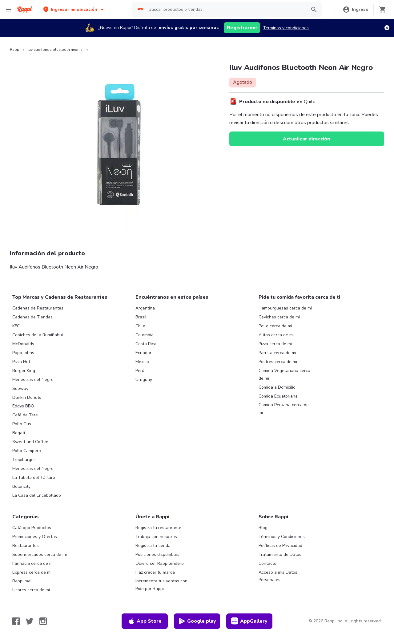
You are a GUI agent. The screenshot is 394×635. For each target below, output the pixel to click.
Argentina (145, 308)
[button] (74, 9)
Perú (139, 371)
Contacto (267, 563)
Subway (20, 388)
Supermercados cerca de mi (39, 554)
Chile (140, 326)
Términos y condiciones (286, 28)
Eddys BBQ (23, 406)
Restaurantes (25, 545)
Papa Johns (23, 353)
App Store (145, 621)
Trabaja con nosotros (156, 537)
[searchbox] (225, 9)
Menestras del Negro (33, 379)
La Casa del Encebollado (36, 495)
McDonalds (23, 344)
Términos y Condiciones (282, 537)
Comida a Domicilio (277, 387)
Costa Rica (145, 344)
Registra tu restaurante (158, 528)
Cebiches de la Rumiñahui (37, 335)
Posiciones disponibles (157, 554)
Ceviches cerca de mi (279, 317)
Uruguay (143, 379)
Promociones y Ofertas (34, 537)
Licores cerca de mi (31, 590)
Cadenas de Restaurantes (37, 308)
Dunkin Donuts (26, 397)
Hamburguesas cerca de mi (285, 308)
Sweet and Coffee (30, 442)
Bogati (18, 433)
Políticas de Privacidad (280, 545)
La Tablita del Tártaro (33, 477)
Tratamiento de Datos (280, 554)
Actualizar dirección (306, 138)
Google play (197, 621)
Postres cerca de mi (278, 362)
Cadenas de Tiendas (32, 317)
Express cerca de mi (31, 572)
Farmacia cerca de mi (33, 563)
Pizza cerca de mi (275, 344)
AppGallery (249, 621)
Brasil (141, 317)
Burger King (23, 371)
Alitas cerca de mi (276, 335)
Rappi (15, 49)
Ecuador (143, 353)
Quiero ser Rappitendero (159, 563)
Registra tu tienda (153, 545)
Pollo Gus (21, 424)
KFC (16, 326)
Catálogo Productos (31, 528)
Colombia (144, 335)
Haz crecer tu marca (155, 572)
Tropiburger (23, 460)
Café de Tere (25, 415)
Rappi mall (22, 581)
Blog (263, 528)
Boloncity (21, 486)
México (142, 362)
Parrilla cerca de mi (277, 353)
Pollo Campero (26, 451)
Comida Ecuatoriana (278, 396)
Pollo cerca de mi (275, 326)
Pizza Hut (21, 362)
